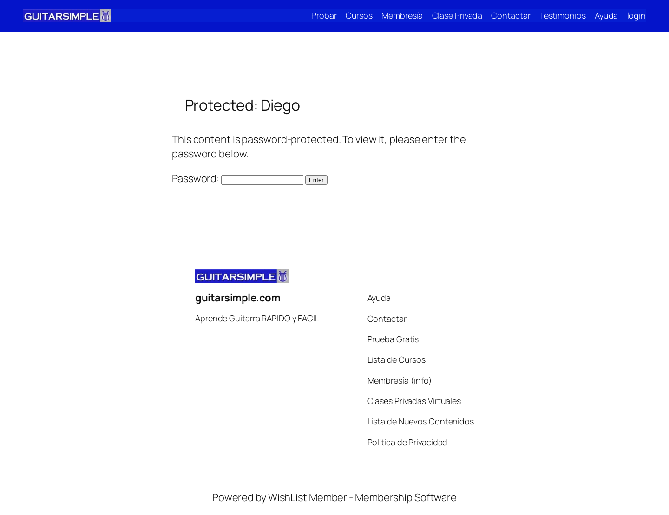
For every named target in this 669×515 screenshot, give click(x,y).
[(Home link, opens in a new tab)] (67, 15)
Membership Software (406, 497)
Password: (237, 178)
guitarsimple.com (237, 298)
